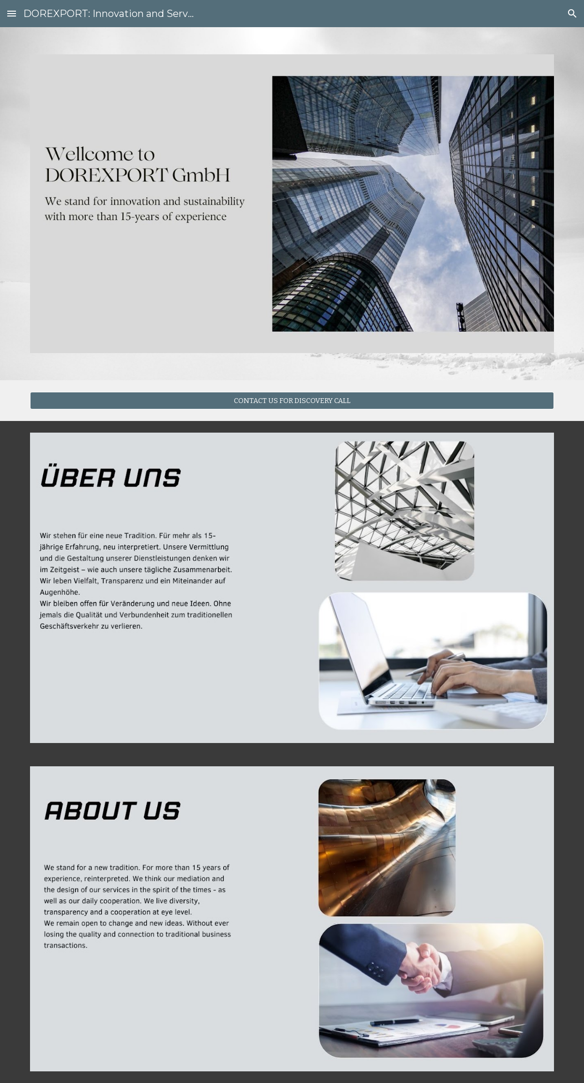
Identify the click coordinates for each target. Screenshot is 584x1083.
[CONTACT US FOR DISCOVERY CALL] (292, 400)
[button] (11, 13)
